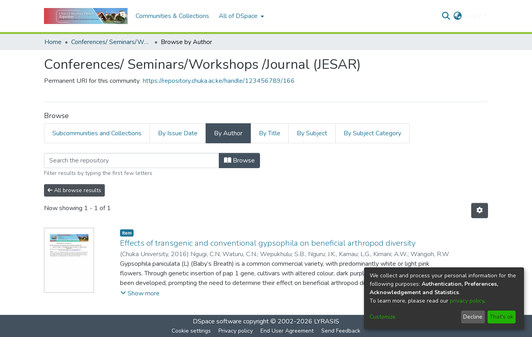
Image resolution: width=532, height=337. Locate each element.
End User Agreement (287, 331)
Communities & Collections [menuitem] (172, 16)
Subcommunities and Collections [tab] (97, 133)
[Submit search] (446, 16)
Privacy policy (235, 331)
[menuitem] (240, 16)
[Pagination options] (479, 210)
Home (53, 42)
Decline (472, 317)
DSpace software (217, 321)
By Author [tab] (228, 133)
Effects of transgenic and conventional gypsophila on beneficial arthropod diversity (268, 243)
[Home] (86, 16)
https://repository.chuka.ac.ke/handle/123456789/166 (219, 80)
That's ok (501, 317)
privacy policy (467, 301)
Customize (383, 317)
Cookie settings (191, 331)
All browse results (74, 190)
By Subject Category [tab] (372, 133)
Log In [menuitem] (473, 16)
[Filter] (131, 160)
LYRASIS (326, 321)
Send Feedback (340, 331)
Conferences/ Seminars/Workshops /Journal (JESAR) (111, 42)
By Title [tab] (269, 133)
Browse (239, 160)
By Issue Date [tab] (178, 133)
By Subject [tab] (312, 133)
